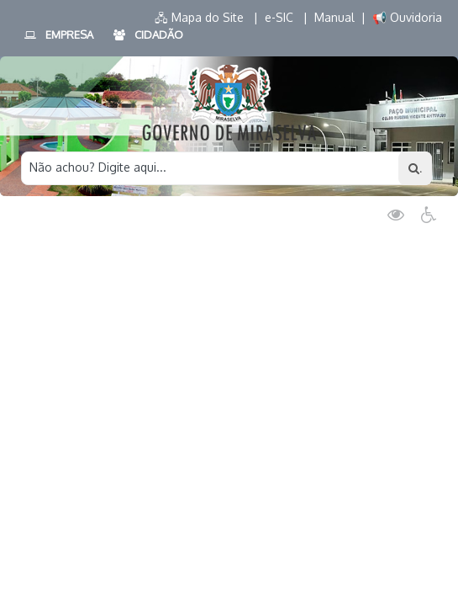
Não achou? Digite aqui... (97, 167)
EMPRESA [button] (57, 35)
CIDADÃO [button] (146, 35)
